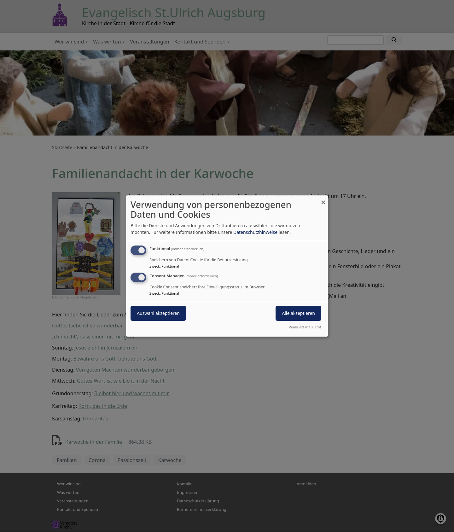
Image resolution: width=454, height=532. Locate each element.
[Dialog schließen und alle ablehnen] (323, 199)
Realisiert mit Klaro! (305, 327)
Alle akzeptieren (298, 313)
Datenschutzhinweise (255, 232)
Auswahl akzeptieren (158, 313)
